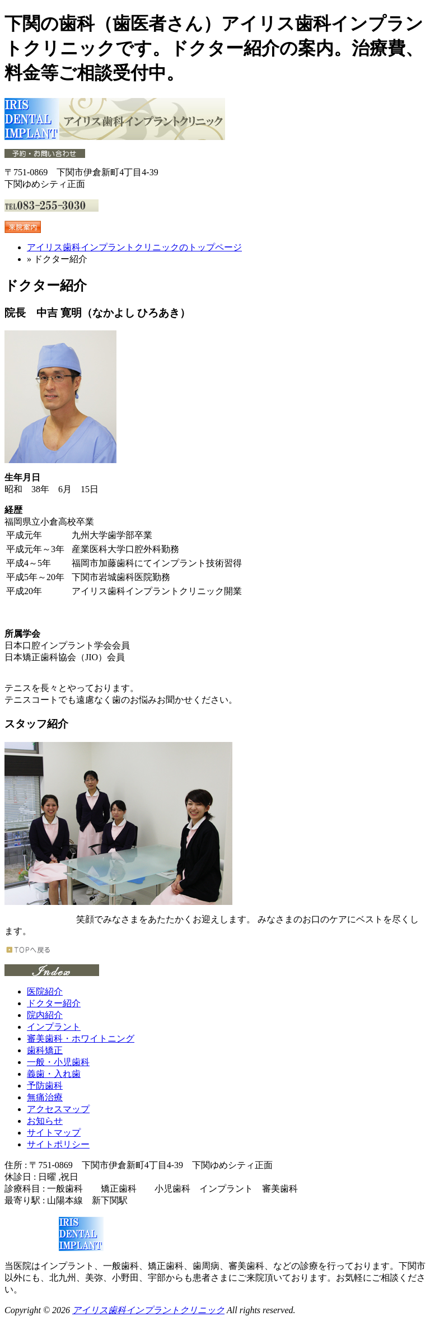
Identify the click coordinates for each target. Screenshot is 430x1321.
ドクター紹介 (54, 1003)
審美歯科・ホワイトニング (80, 1038)
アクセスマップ (58, 1109)
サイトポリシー (58, 1144)
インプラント (54, 1026)
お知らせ (45, 1121)
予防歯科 (45, 1085)
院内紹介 (45, 1015)
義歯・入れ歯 (54, 1074)
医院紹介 (45, 991)
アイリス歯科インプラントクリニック (148, 1310)
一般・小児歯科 (58, 1062)
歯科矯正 (45, 1050)
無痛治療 (45, 1097)
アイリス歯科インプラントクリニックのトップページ (134, 247)
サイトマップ (54, 1132)
